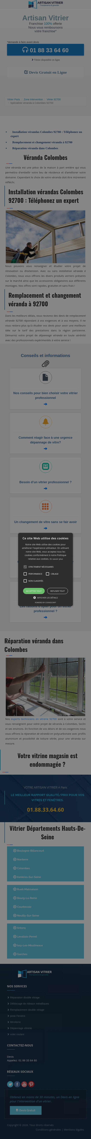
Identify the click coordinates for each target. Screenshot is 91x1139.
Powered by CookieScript (45, 602)
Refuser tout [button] (57, 591)
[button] (45, 569)
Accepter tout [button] (34, 591)
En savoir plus (56, 559)
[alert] (45, 569)
